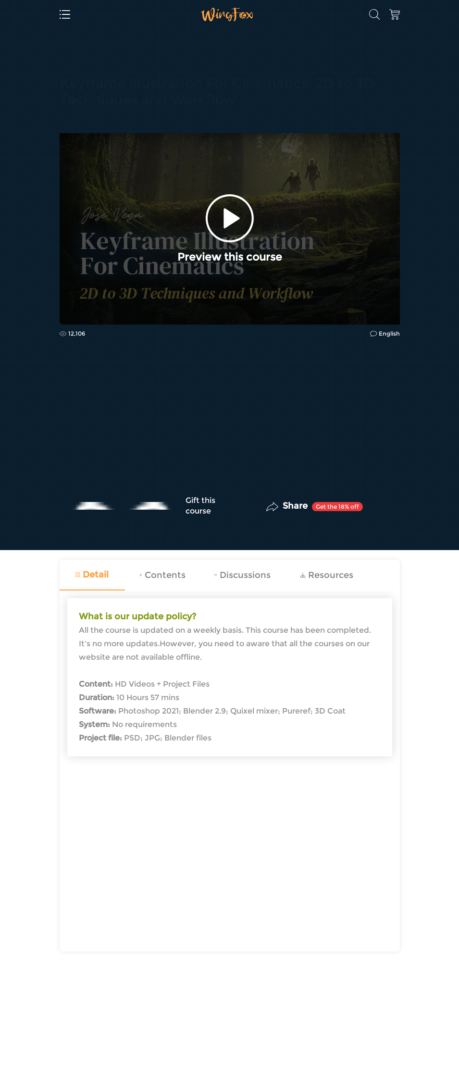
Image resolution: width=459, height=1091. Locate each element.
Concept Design (87, 108)
